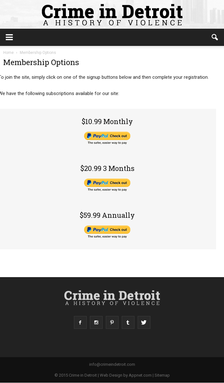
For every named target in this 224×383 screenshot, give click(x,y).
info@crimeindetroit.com (112, 364)
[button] (215, 37)
